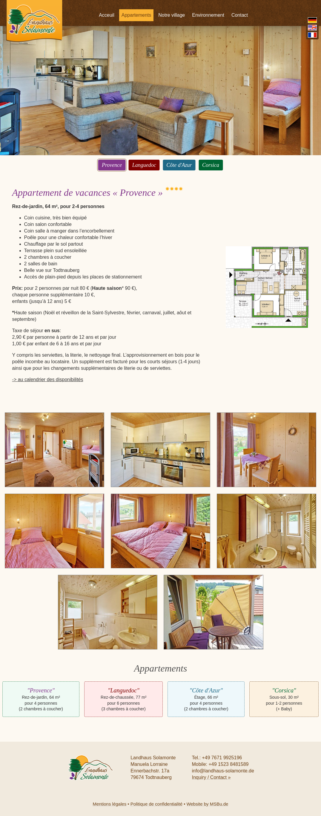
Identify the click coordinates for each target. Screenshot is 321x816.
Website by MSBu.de (207, 803)
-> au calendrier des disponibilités (47, 379)
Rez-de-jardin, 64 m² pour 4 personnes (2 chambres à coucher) (41, 699)
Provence (112, 165)
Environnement (232, 5)
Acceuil (131, 5)
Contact (264, 5)
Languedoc (144, 165)
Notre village (196, 5)
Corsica (210, 165)
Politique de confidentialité (156, 803)
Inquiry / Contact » (211, 777)
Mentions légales (110, 803)
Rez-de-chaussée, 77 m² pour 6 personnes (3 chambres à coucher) (123, 699)
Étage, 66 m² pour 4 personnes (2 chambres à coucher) (206, 699)
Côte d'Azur (179, 165)
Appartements (161, 5)
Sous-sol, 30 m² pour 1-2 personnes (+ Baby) (284, 699)
